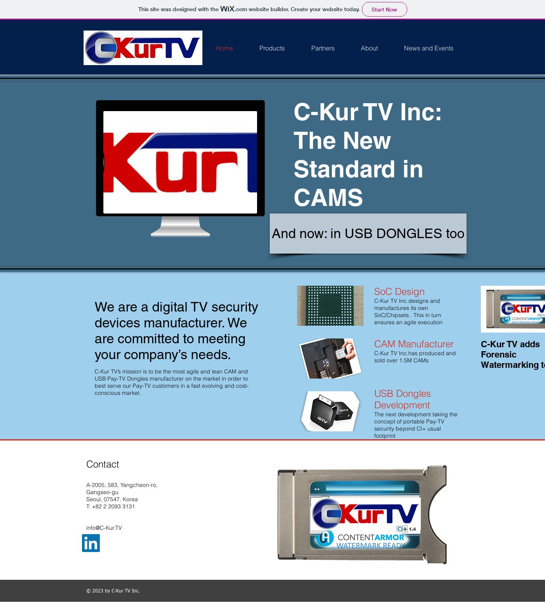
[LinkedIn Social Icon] (91, 543)
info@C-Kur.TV (104, 527)
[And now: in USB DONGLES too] (368, 233)
